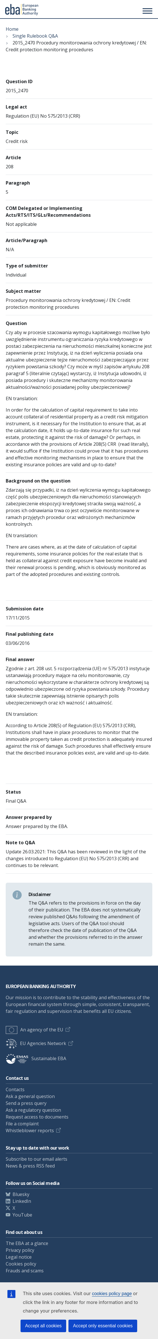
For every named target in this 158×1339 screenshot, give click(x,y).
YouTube (22, 1215)
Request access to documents (37, 1117)
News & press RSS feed (30, 1166)
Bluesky (21, 1194)
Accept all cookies (43, 1325)
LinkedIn (22, 1201)
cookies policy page (112, 1293)
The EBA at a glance (27, 1243)
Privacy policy (20, 1250)
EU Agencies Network (36, 1043)
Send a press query (26, 1103)
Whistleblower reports (30, 1130)
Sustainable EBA (36, 1058)
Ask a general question (30, 1096)
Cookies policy (21, 1264)
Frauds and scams (25, 1271)
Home (12, 29)
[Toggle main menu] (146, 11)
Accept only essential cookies (103, 1325)
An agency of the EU (34, 1030)
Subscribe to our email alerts (36, 1159)
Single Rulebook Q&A (35, 36)
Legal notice (19, 1257)
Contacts (15, 1089)
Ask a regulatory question (33, 1110)
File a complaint (22, 1124)
